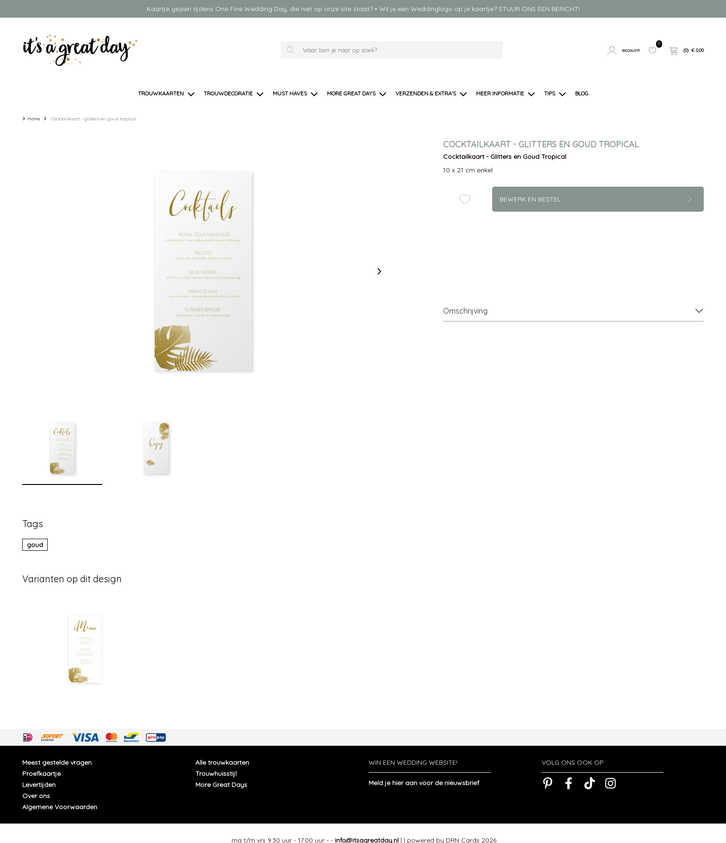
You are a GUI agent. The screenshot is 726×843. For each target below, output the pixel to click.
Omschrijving (465, 297)
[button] (624, 50)
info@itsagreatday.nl (367, 826)
